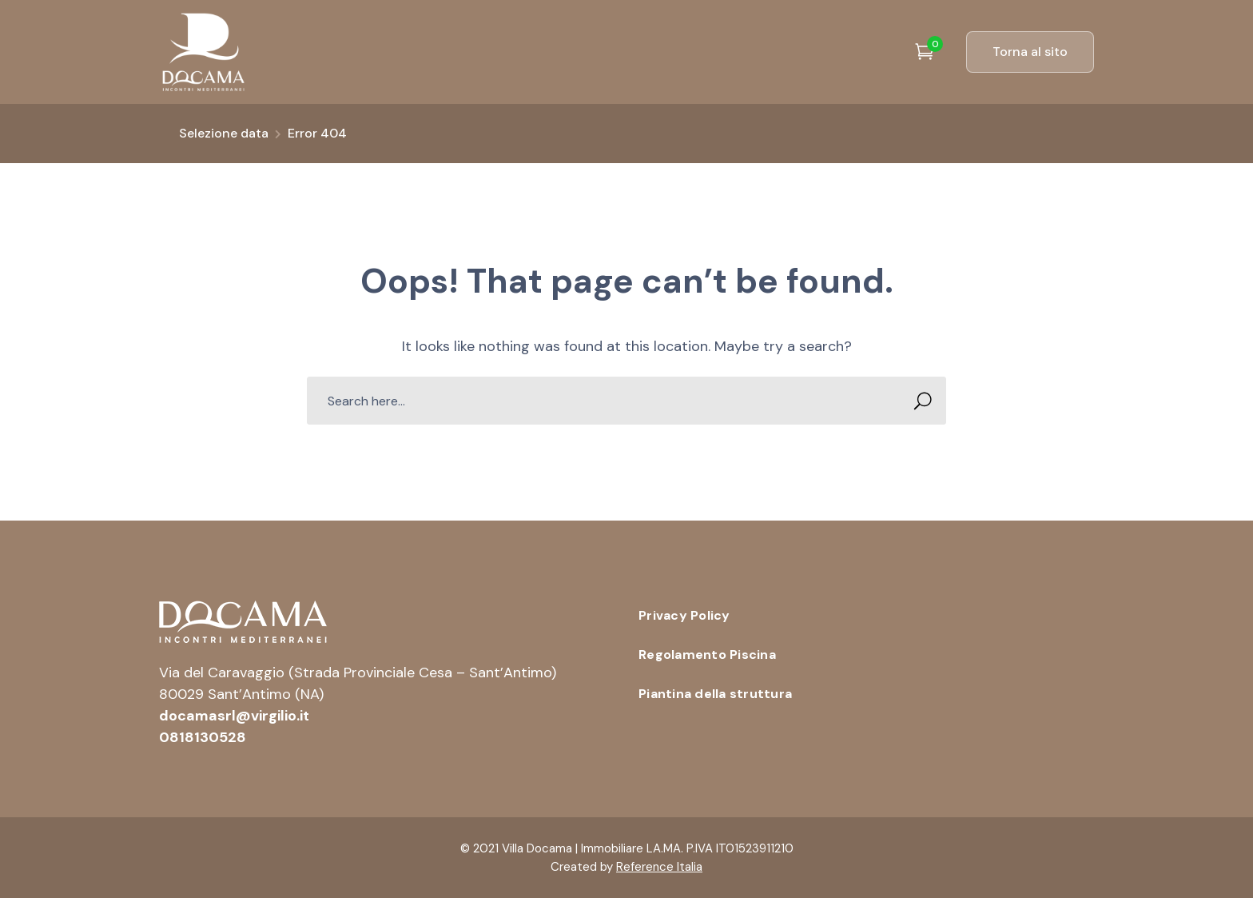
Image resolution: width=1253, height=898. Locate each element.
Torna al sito (1030, 51)
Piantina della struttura (715, 693)
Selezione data (223, 133)
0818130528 (202, 737)
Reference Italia (659, 867)
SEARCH (918, 401)
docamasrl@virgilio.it (234, 715)
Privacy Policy (684, 615)
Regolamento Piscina (707, 654)
